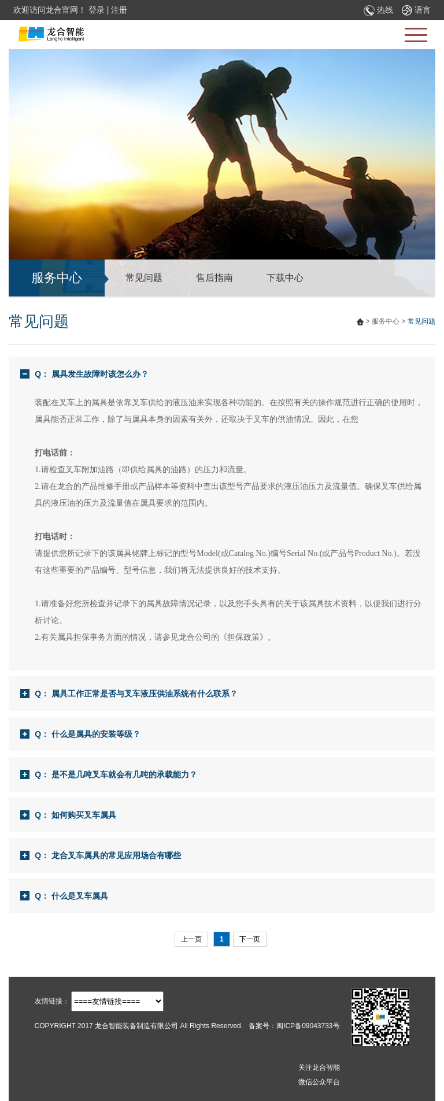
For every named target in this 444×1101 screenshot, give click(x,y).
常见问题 (143, 278)
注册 (119, 9)
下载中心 (285, 278)
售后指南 (214, 278)
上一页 (191, 939)
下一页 (249, 939)
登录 (96, 9)
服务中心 (385, 321)
